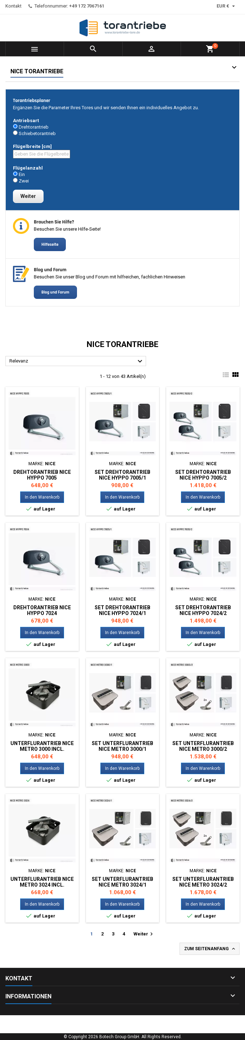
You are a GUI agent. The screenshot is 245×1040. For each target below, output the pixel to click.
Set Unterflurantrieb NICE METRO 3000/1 (122, 746)
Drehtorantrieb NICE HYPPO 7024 (42, 610)
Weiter (144, 934)
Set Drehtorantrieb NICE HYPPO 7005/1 (122, 475)
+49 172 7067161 (86, 6)
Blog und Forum (55, 292)
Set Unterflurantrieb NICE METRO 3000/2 (203, 746)
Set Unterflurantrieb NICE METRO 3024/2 (203, 882)
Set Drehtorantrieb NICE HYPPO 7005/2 (203, 475)
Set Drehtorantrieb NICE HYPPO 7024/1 (122, 610)
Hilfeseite (49, 244)
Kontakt (13, 6)
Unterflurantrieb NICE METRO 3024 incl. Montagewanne (42, 884)
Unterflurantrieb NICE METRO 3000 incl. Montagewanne (42, 749)
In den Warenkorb (42, 497)
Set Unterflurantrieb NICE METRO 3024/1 (122, 882)
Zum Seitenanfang (210, 949)
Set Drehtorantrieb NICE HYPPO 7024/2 (203, 610)
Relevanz (76, 361)
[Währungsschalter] (227, 6)
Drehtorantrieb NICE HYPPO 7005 (42, 475)
